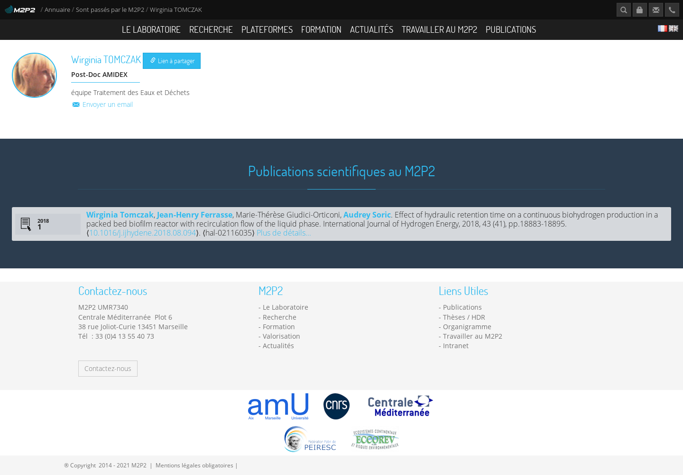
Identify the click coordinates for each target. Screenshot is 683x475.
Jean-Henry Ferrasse (194, 214)
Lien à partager (172, 60)
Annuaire (58, 10)
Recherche (211, 29)
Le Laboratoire (151, 29)
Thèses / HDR (464, 317)
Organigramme (467, 326)
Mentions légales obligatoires (194, 465)
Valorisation (281, 336)
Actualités (371, 29)
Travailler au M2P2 (439, 29)
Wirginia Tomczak (120, 214)
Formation (321, 29)
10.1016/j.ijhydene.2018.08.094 (142, 233)
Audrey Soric (367, 214)
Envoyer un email (102, 104)
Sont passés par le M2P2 (110, 10)
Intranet (456, 345)
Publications (511, 29)
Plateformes (267, 29)
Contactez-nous (107, 368)
